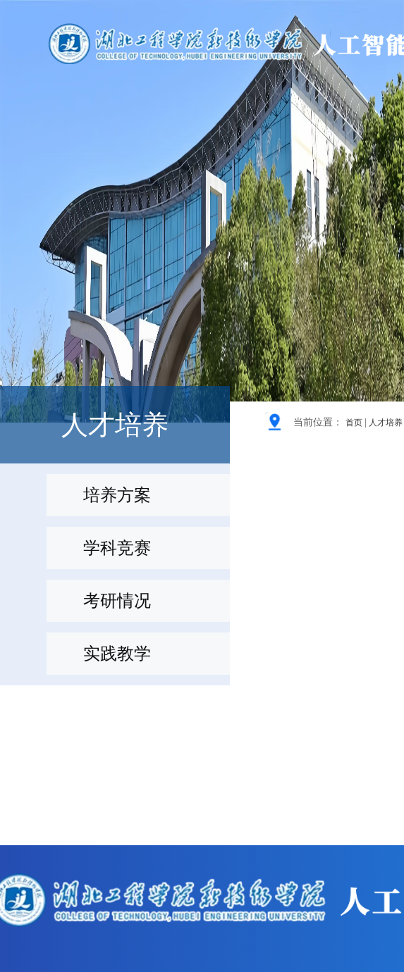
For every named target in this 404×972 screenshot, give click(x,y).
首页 (353, 423)
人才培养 (386, 423)
